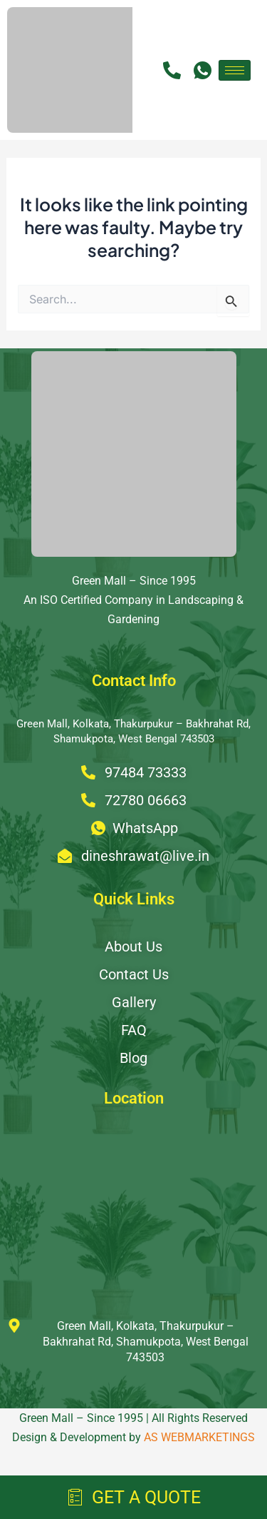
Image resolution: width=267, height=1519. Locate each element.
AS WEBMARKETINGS (199, 1437)
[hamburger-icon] (235, 70)
